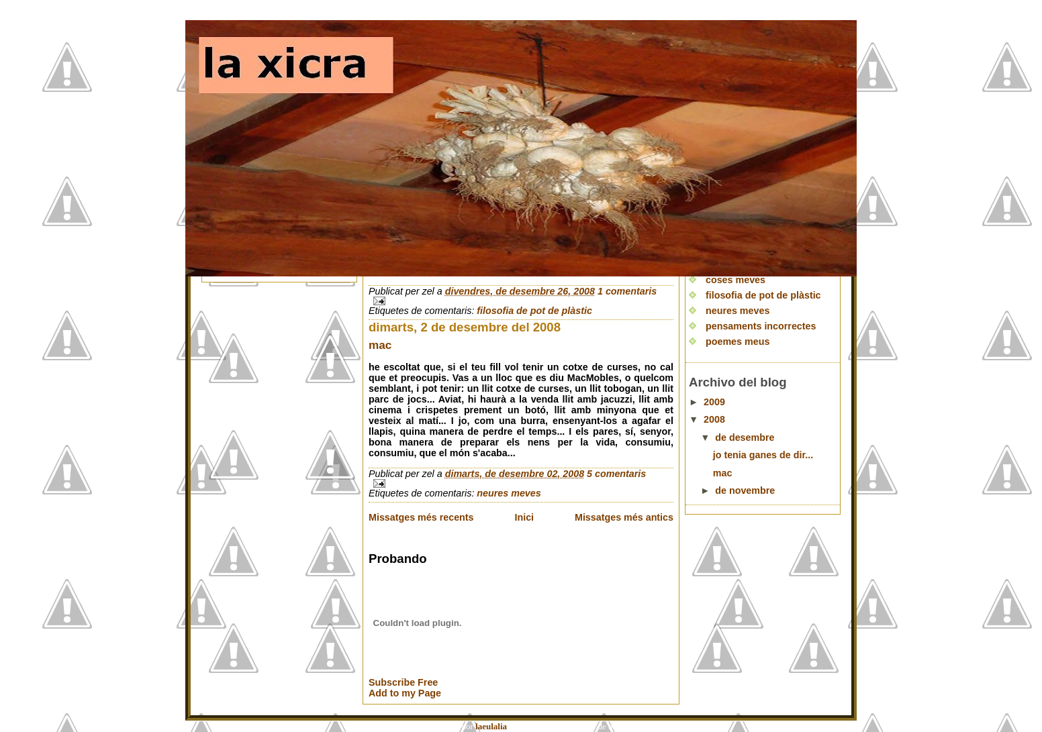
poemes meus (737, 341)
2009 (714, 402)
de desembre (744, 437)
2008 (714, 419)
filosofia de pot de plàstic (534, 310)
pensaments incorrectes (761, 326)
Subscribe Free (403, 682)
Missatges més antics (624, 517)
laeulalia (491, 726)
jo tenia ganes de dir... (763, 455)
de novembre (745, 490)
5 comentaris (616, 473)
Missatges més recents (421, 517)
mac (380, 345)
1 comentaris (627, 291)
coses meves (735, 279)
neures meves (508, 493)
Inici (524, 517)
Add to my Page (405, 693)
